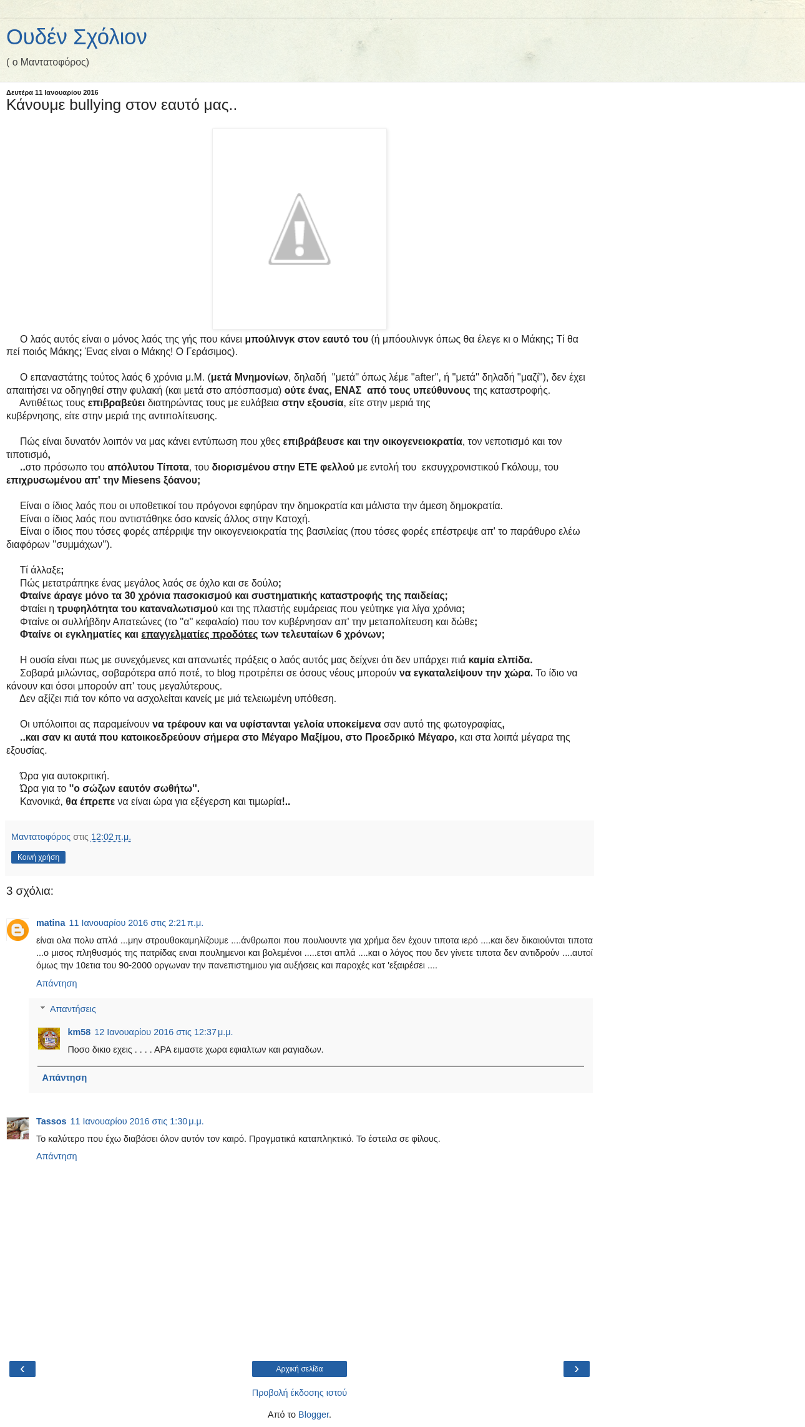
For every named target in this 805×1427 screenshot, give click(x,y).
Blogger (313, 1415)
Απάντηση (56, 983)
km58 (78, 1032)
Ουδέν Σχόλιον (76, 37)
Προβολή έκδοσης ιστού (300, 1393)
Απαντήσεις (73, 1009)
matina (50, 923)
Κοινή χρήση (38, 857)
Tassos (51, 1121)
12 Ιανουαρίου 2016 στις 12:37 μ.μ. (163, 1032)
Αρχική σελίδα (299, 1369)
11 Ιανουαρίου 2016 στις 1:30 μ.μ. (137, 1121)
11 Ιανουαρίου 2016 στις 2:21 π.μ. (136, 923)
